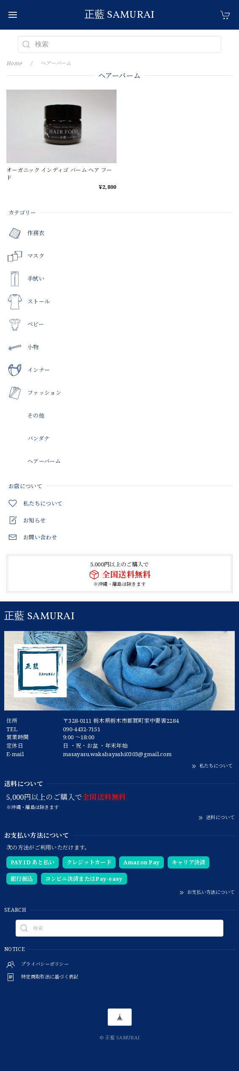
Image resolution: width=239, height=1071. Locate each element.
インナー (38, 370)
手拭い (35, 279)
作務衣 (35, 233)
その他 (35, 416)
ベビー (35, 324)
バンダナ (38, 438)
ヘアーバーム (44, 461)
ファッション (44, 393)
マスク (35, 256)
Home (14, 63)
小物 (33, 347)
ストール (38, 301)
